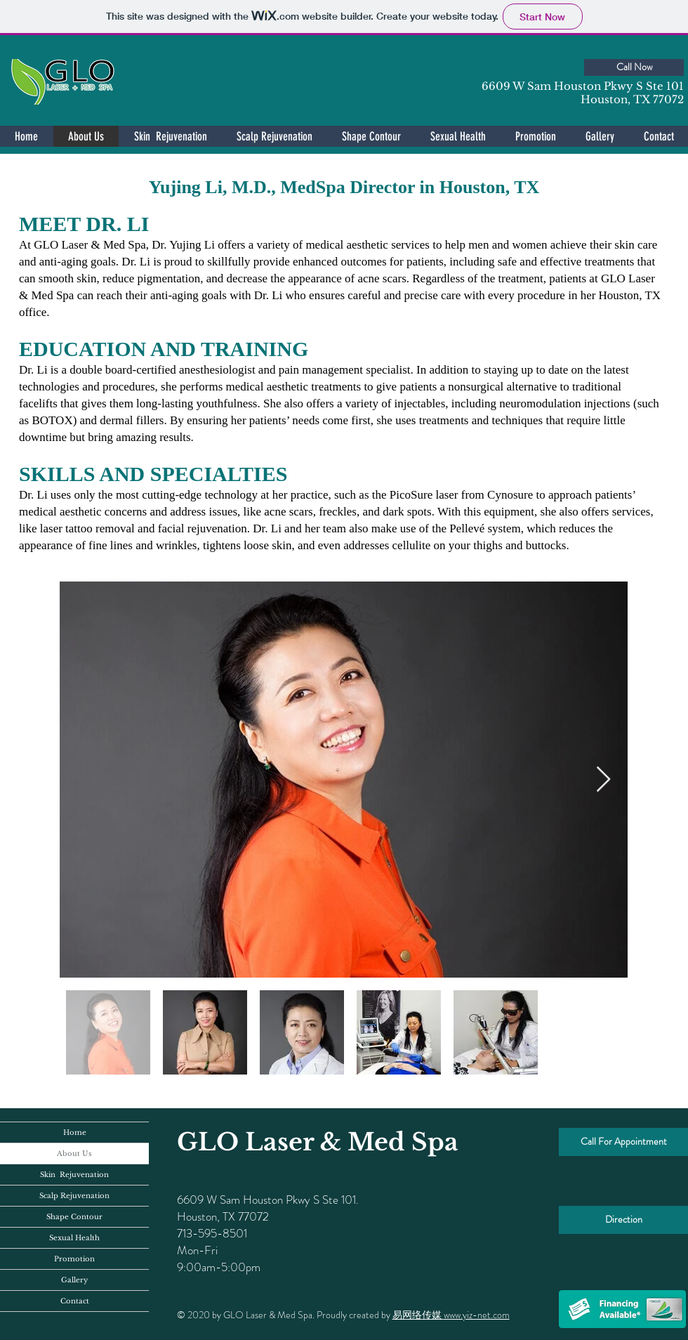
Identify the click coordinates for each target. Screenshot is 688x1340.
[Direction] (623, 1220)
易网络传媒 (418, 1315)
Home (74, 1132)
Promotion (74, 1258)
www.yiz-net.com (477, 1315)
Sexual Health (74, 1237)
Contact (74, 1301)
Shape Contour (74, 1216)
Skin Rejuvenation (74, 1174)
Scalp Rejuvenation (74, 1195)
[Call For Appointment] (623, 1142)
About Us (74, 1153)
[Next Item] (603, 780)
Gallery (74, 1280)
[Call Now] (634, 67)
